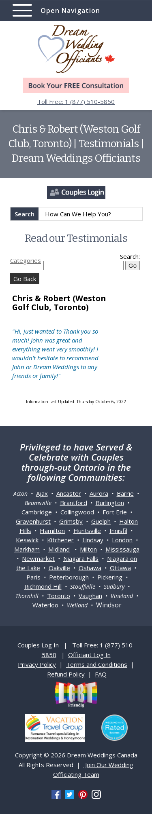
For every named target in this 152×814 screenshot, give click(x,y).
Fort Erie (115, 512)
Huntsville (87, 530)
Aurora (99, 493)
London (122, 540)
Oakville (59, 568)
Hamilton (52, 530)
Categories (25, 260)
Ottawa (120, 568)
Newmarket (38, 558)
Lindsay (92, 540)
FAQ (101, 674)
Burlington (110, 503)
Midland (59, 549)
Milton (88, 549)
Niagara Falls (80, 558)
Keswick (27, 540)
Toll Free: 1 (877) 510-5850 (76, 101)
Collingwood (77, 512)
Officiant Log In (89, 655)
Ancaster (68, 493)
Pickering (109, 577)
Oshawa (90, 568)
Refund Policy (66, 674)
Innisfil (118, 530)
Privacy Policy (37, 664)
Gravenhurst (33, 521)
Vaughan (90, 596)
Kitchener (60, 540)
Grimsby (71, 521)
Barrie (125, 493)
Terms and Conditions (96, 664)
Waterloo (45, 605)
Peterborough (69, 577)
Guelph (101, 521)
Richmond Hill (43, 586)
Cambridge (36, 512)
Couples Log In (38, 645)
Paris (33, 577)
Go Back (24, 279)
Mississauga (122, 549)
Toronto (58, 596)
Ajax (42, 493)
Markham (27, 549)
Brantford (73, 503)
